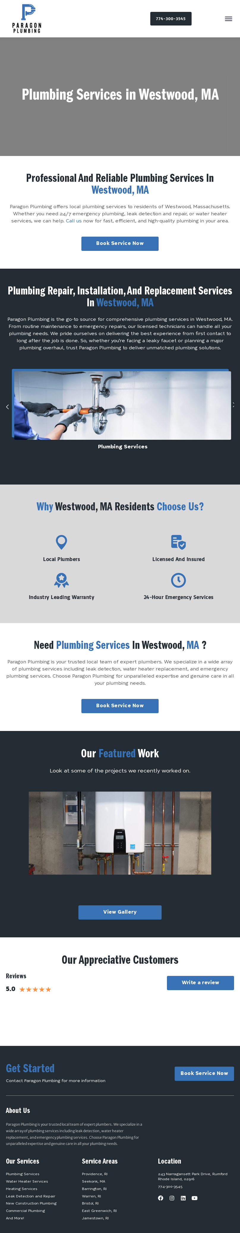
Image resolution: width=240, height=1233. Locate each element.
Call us (74, 221)
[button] (228, 19)
